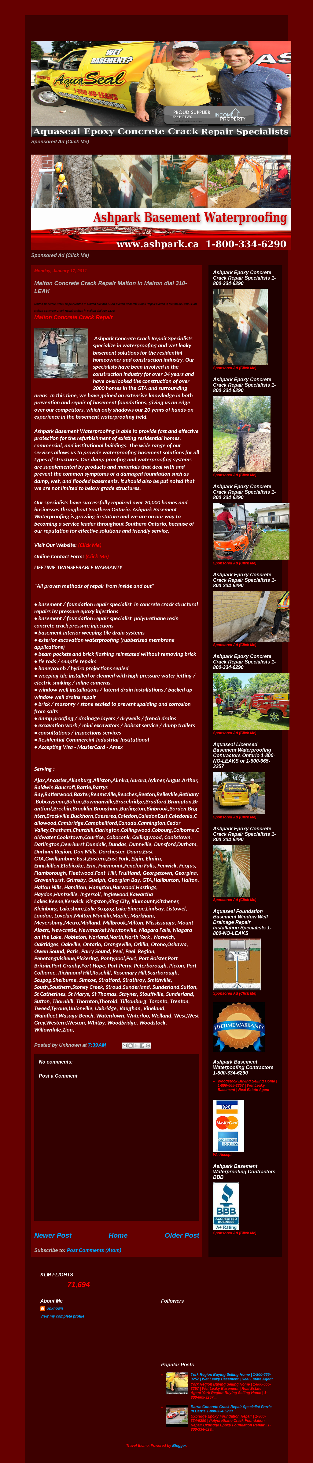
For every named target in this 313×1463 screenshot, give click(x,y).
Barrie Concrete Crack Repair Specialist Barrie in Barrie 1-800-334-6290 (231, 1409)
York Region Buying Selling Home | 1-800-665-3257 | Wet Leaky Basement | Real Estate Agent (232, 1376)
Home (118, 1235)
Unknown (54, 1308)
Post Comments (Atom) (94, 1250)
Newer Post (53, 1235)
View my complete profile (62, 1316)
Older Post (182, 1235)
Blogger (179, 1445)
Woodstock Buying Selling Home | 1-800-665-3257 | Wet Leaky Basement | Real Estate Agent (247, 1085)
